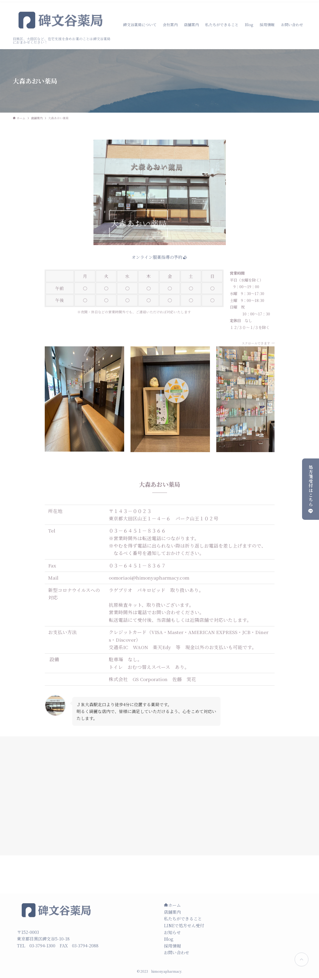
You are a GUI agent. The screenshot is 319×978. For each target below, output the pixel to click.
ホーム (172, 905)
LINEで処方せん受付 (184, 925)
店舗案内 (172, 912)
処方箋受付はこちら (310, 489)
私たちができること (183, 919)
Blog (168, 939)
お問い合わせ (176, 952)
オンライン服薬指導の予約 (159, 257)
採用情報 (172, 946)
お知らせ (172, 932)
